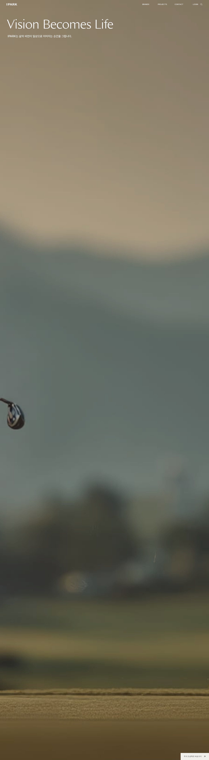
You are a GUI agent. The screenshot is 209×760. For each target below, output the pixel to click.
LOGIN (195, 4)
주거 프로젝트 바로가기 (193, 756)
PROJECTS (162, 4)
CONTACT (179, 4)
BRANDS (145, 4)
